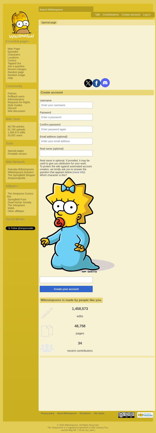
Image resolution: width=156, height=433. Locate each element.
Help (10, 78)
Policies (12, 93)
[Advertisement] (20, 285)
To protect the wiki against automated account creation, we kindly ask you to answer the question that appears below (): (66, 169)
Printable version (17, 153)
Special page (48, 22)
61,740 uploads (16, 129)
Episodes (13, 51)
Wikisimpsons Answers (21, 172)
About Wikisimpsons (67, 413)
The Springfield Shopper (21, 175)
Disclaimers (85, 413)
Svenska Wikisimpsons (21, 169)
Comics (12, 60)
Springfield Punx (17, 199)
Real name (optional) (51, 148)
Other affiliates (16, 211)
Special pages (16, 150)
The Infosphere (16, 205)
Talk (97, 14)
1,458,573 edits (16, 132)
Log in (147, 14)
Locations (13, 57)
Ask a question (16, 66)
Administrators (16, 99)
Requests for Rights (19, 102)
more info (78, 172)
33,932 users (15, 135)
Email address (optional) (53, 136)
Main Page (14, 48)
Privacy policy (47, 413)
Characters (14, 54)
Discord (12, 108)
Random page (16, 72)
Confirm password (50, 124)
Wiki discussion (16, 111)
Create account (131, 14)
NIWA (11, 208)
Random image (16, 75)
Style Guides (15, 105)
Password (45, 112)
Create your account (66, 289)
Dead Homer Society (19, 202)
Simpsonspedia (16, 178)
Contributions (111, 14)
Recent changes (17, 69)
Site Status (99, 413)
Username (46, 100)
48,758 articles (16, 126)
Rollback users (16, 96)
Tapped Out (14, 63)
